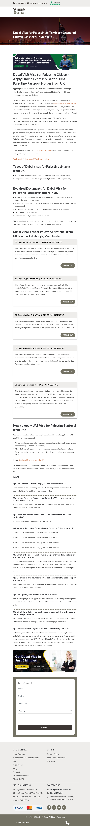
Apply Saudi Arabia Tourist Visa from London (30, 159)
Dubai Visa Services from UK (64, 103)
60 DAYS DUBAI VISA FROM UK (26, 796)
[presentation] (31, 718)
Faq (14, 761)
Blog (15, 768)
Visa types (18, 764)
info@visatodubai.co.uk (37, 3)
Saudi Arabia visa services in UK (31, 460)
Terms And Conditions (56, 757)
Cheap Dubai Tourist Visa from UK (28, 792)
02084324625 (19, 3)
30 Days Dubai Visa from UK (25, 789)
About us (17, 771)
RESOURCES (18, 779)
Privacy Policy (53, 754)
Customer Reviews (21, 775)
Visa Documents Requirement (26, 757)
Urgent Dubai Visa (21, 800)
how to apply (19, 754)
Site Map (51, 761)
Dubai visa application (42, 150)
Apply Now (68, 265)
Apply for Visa (22, 822)
